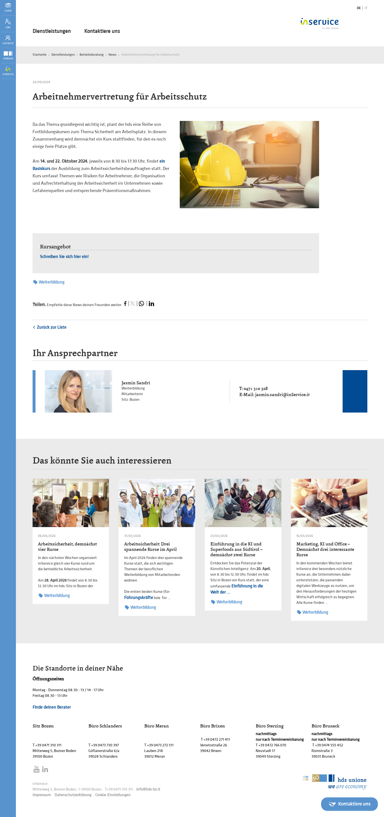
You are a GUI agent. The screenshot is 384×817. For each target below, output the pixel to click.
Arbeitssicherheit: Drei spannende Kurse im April (150, 546)
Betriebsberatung (92, 54)
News (112, 54)
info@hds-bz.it (148, 789)
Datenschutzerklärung (73, 795)
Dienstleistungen (52, 31)
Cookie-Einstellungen (113, 795)
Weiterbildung (48, 282)
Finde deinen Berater (52, 707)
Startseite (40, 54)
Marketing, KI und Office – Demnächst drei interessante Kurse (325, 549)
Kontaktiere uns (102, 31)
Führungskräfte (138, 597)
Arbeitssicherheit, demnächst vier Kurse (67, 546)
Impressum (42, 795)
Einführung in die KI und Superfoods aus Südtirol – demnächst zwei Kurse (236, 549)
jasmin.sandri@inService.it (282, 394)
